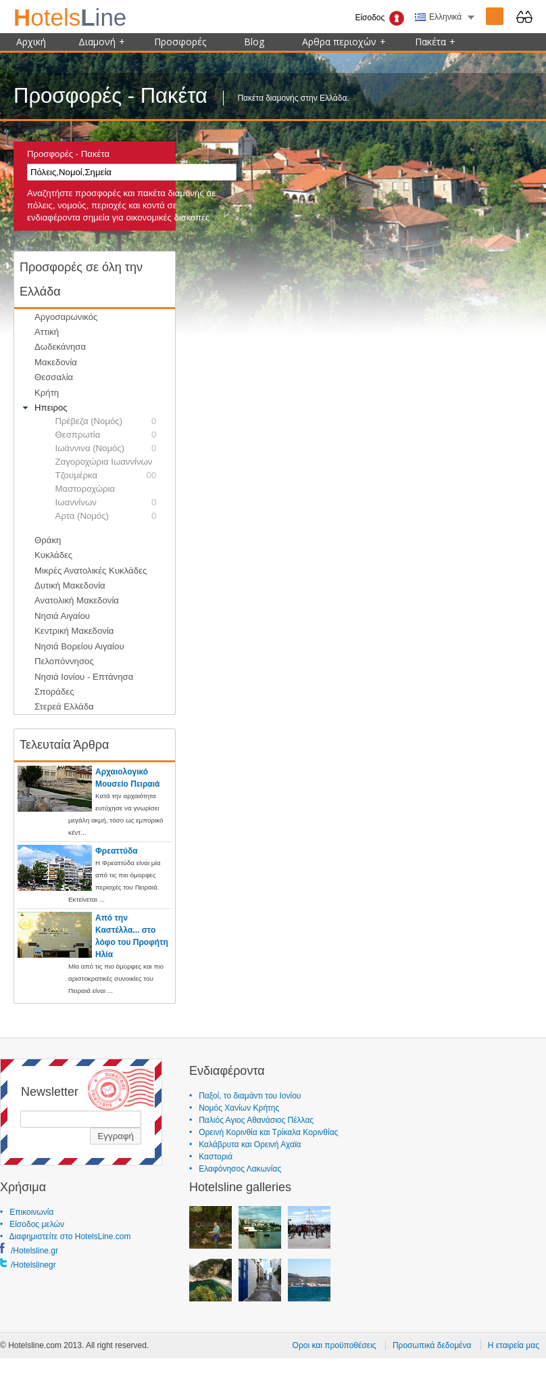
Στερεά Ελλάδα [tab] (57, 706)
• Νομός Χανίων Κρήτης (234, 1108)
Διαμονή (101, 41)
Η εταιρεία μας (513, 1345)
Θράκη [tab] (40, 539)
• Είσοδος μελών (32, 1224)
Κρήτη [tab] (39, 392)
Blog (254, 41)
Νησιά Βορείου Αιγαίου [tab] (72, 646)
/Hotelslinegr (33, 1265)
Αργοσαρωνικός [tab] (59, 316)
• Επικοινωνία (26, 1212)
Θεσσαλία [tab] (47, 377)
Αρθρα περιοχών (344, 41)
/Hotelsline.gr (34, 1250)
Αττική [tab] (39, 332)
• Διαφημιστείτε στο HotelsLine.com (65, 1236)
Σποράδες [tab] (47, 692)
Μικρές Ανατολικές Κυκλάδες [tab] (83, 570)
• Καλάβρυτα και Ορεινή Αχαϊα (245, 1144)
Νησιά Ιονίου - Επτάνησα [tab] (77, 676)
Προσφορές (180, 41)
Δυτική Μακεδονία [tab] (62, 585)
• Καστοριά (210, 1156)
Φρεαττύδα (116, 851)
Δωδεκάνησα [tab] (53, 347)
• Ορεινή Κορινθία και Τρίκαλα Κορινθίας (263, 1132)
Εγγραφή (115, 1136)
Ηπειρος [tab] (44, 407)
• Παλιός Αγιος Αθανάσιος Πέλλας (251, 1120)
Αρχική (31, 41)
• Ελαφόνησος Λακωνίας (235, 1169)
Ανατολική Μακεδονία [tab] (69, 600)
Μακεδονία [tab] (48, 361)
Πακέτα (435, 41)
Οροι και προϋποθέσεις (334, 1345)
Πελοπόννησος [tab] (57, 661)
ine (70, 17)
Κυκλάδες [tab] (46, 555)
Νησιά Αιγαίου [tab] (55, 615)
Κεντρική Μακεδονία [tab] (67, 631)
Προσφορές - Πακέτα (68, 154)
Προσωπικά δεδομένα (432, 1345)
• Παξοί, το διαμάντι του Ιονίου (245, 1096)
